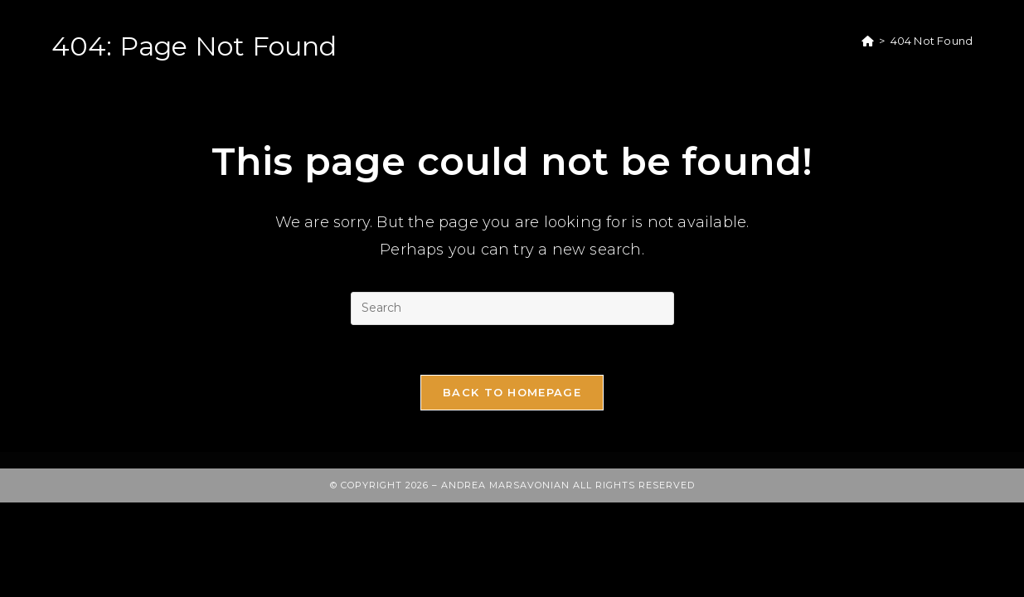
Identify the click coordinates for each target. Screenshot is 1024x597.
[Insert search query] (512, 308)
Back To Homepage (512, 392)
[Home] (867, 40)
